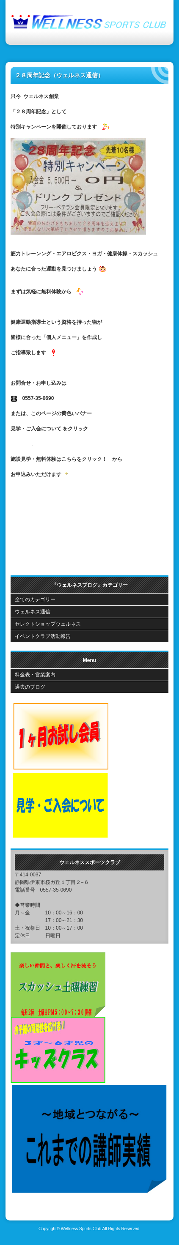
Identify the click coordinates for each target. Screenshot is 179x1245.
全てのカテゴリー (35, 599)
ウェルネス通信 (32, 612)
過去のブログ (30, 687)
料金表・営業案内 (35, 675)
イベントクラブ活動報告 (43, 636)
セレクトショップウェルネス (48, 624)
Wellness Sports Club (81, 1228)
